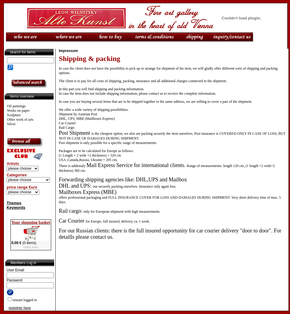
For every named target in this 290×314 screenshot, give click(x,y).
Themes (14, 203)
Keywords (16, 207)
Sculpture (14, 115)
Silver (11, 124)
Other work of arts (20, 119)
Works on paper (18, 110)
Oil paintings (16, 106)
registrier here (20, 308)
